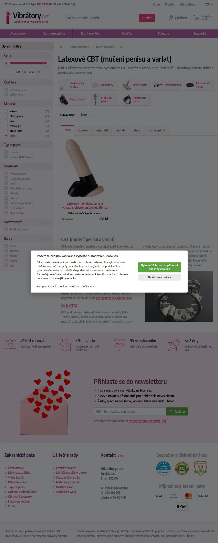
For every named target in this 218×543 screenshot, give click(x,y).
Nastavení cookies (159, 277)
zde (109, 274)
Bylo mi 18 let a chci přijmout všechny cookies (159, 267)
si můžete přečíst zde (81, 286)
